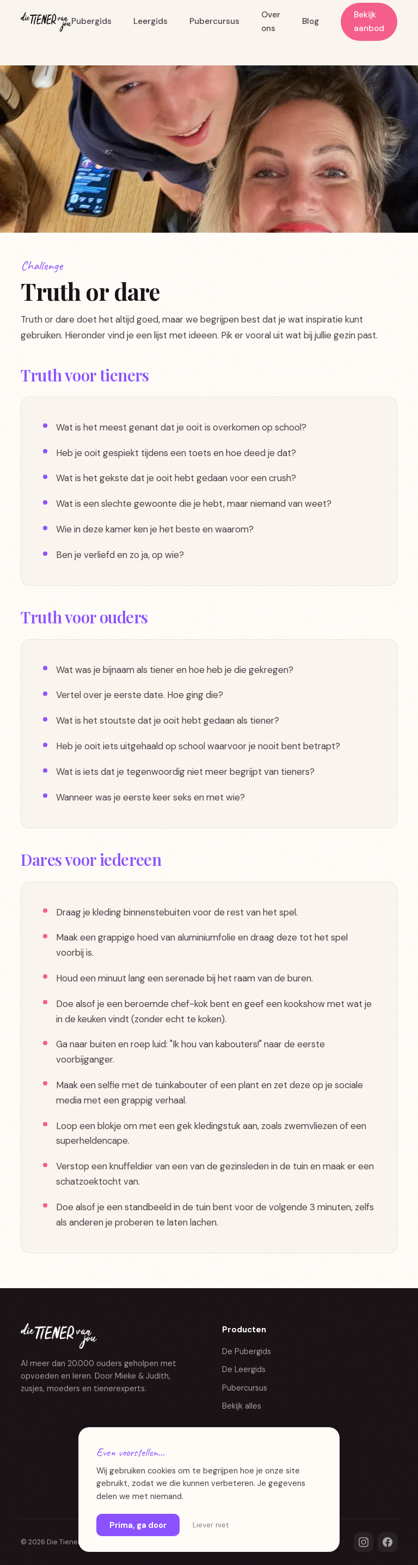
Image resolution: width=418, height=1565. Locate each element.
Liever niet (211, 1525)
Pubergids (91, 21)
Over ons (270, 21)
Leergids (150, 21)
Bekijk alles (241, 1406)
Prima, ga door (138, 1525)
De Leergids (244, 1369)
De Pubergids (246, 1351)
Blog (310, 21)
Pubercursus (214, 21)
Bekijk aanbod (369, 21)
